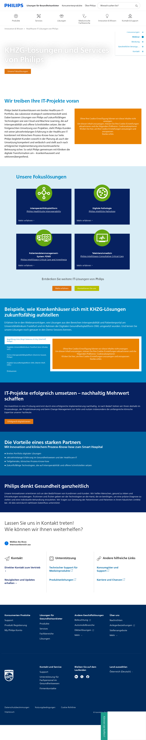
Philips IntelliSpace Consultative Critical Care (102, 256)
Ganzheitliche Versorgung (129, 46)
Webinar (136, 37)
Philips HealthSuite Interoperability (44, 211)
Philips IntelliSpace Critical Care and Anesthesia (44, 260)
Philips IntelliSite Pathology (102, 211)
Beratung (136, 41)
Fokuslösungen (133, 32)
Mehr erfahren (25, 220)
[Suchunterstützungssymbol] (136, 5)
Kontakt (136, 51)
